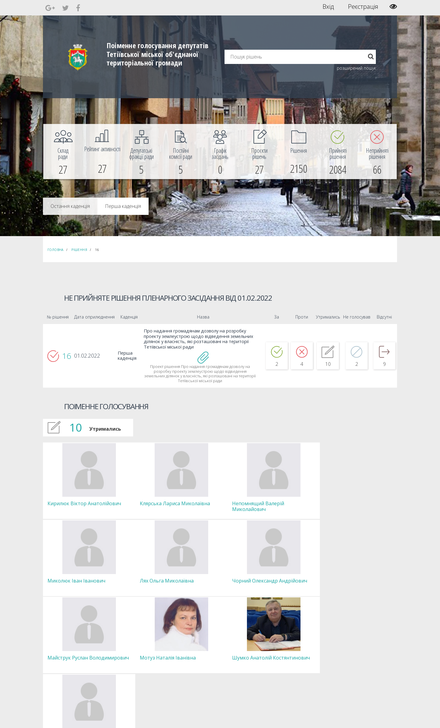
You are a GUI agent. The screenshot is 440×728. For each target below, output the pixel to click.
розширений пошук (356, 68)
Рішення (79, 249)
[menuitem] (63, 151)
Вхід (328, 7)
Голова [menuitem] (127, 642)
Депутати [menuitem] (129, 653)
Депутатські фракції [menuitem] (138, 663)
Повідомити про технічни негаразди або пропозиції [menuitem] (228, 661)
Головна (56, 249)
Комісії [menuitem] (127, 658)
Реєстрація (363, 7)
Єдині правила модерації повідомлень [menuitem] (218, 645)
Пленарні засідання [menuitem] (138, 669)
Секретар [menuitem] (130, 647)
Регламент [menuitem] (131, 674)
